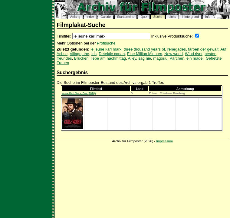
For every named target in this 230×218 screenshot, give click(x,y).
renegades (176, 49)
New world (173, 53)
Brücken (81, 58)
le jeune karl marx (106, 49)
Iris (94, 53)
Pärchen (176, 58)
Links (172, 16)
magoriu (160, 58)
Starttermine (125, 16)
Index (90, 16)
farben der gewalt (203, 49)
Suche (157, 16)
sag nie (144, 58)
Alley (132, 58)
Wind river (193, 53)
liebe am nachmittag (108, 58)
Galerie (105, 16)
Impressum (164, 141)
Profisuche (106, 43)
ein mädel (194, 58)
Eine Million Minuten (144, 53)
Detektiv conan (112, 53)
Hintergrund (190, 16)
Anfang (75, 16)
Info (207, 16)
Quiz (143, 16)
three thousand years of (144, 49)
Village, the (79, 53)
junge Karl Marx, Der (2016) (79, 93)
